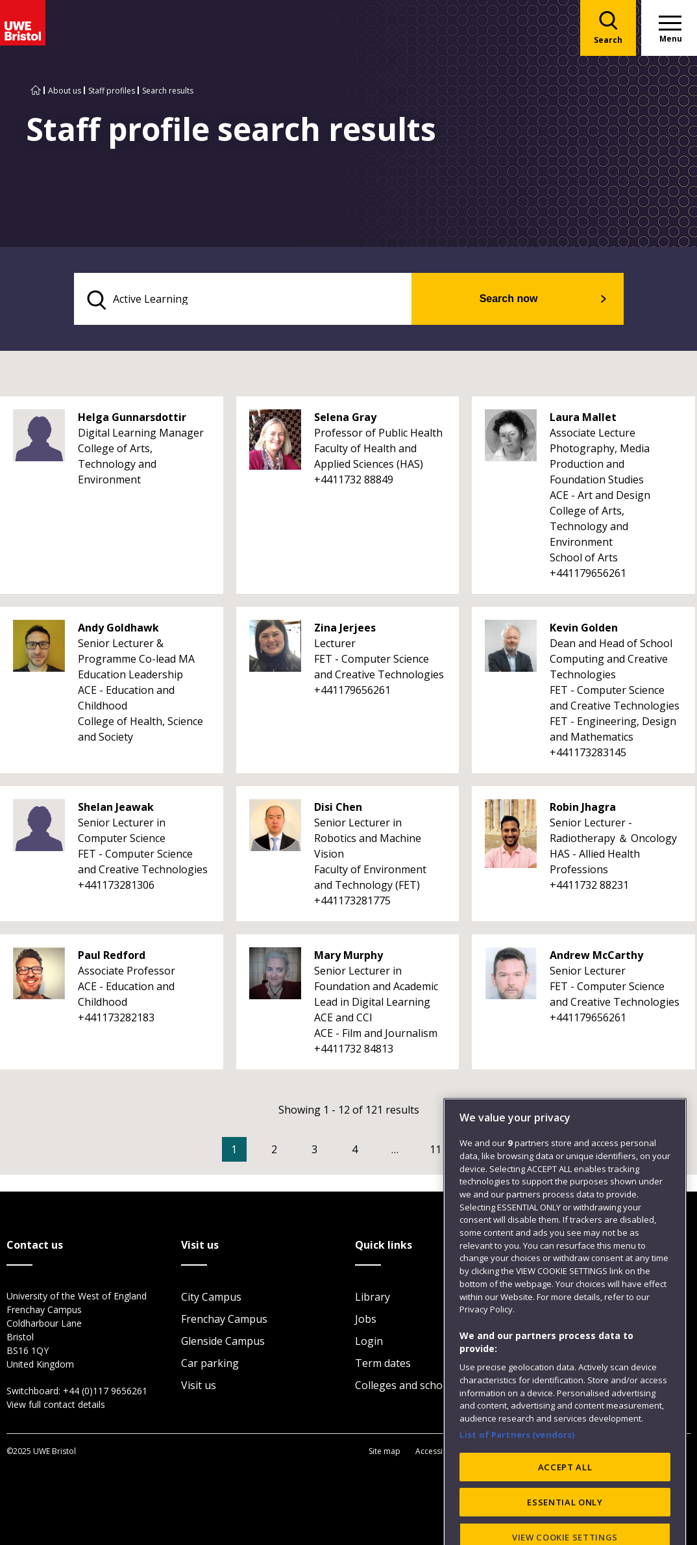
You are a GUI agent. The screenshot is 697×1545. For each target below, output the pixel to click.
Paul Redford (111, 958)
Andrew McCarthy (596, 958)
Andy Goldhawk (118, 630)
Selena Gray (345, 420)
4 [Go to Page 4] (374, 1152)
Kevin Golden (584, 630)
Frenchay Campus (224, 1321)
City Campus (211, 1299)
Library (372, 1299)
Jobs (365, 1321)
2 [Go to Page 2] (294, 1152)
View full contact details (55, 1406)
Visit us (198, 1387)
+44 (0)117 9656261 (105, 1392)
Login (369, 1343)
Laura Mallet (583, 420)
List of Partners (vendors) (517, 1469)
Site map (384, 1452)
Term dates (383, 1365)
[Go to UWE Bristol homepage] (36, 90)
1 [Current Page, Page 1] (253, 1152)
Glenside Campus (223, 1343)
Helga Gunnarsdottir (132, 420)
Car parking (210, 1365)
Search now (530, 299)
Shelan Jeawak (116, 809)
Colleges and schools (406, 1387)
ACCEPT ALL (565, 1502)
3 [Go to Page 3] (334, 1152)
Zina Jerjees (345, 630)
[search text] (266, 300)
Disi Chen (338, 809)
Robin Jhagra (583, 809)
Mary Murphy (348, 958)
